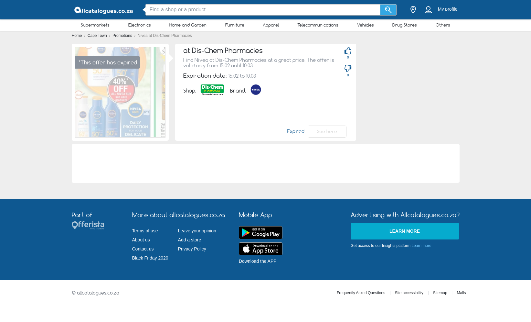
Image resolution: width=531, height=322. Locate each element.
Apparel (271, 25)
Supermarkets (95, 25)
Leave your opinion (197, 230)
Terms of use (145, 230)
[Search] (388, 10)
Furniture (234, 25)
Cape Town (98, 35)
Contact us (143, 248)
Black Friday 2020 (150, 258)
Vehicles (365, 25)
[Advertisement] (266, 163)
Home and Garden (188, 25)
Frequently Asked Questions (361, 293)
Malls (461, 293)
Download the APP (258, 261)
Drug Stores (404, 25)
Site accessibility (409, 293)
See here (327, 131)
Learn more (404, 231)
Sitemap (440, 293)
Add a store (189, 239)
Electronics (139, 25)
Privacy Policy (192, 248)
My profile (448, 9)
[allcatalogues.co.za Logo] (104, 10)
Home (77, 35)
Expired (295, 131)
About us (141, 239)
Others (443, 25)
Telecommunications (317, 25)
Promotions (122, 35)
